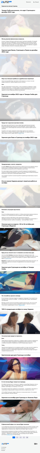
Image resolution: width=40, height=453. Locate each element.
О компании (3, 447)
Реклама (3, 450)
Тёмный (37, 2)
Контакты (3, 448)
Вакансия (28, 2)
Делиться (39, 36)
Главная (5, 443)
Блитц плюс (6, 2)
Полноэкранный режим (37, 36)
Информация (36, 36)
